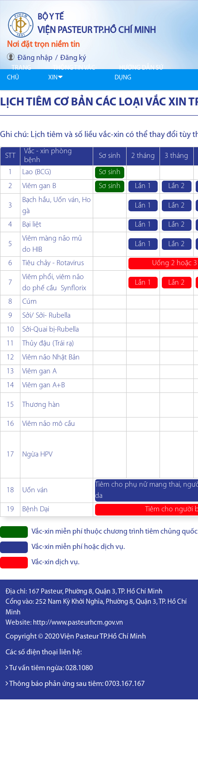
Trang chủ (19, 73)
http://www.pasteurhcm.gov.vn (78, 623)
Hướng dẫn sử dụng (139, 73)
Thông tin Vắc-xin (72, 73)
